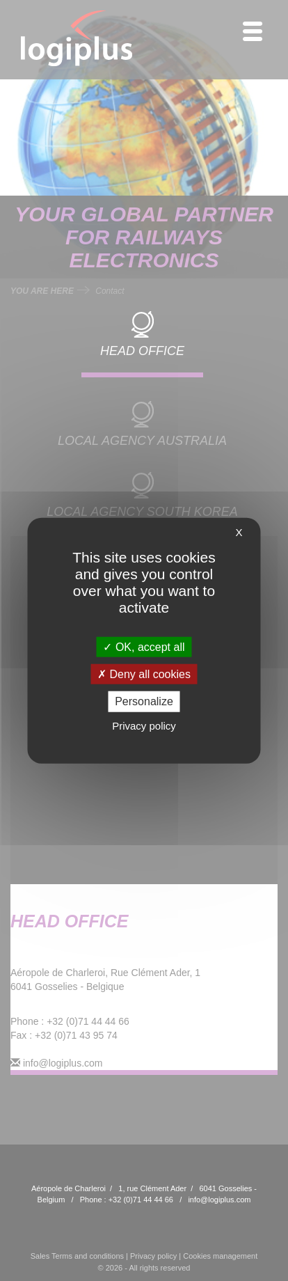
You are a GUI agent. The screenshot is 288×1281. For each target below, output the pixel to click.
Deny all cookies (144, 674)
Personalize (144, 701)
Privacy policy (144, 725)
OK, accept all (143, 647)
